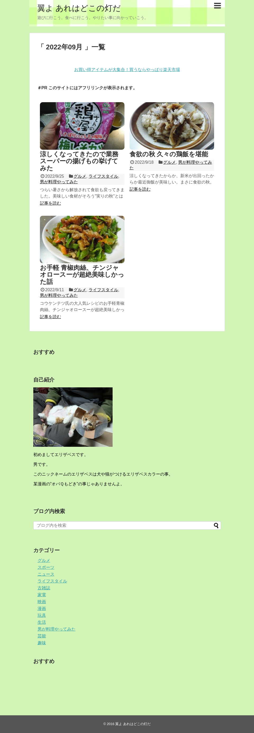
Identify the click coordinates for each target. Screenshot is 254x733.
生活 (42, 622)
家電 (42, 595)
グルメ (79, 176)
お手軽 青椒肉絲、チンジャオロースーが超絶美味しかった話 (82, 274)
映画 (42, 601)
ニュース (46, 574)
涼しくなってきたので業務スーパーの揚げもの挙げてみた (79, 161)
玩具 (42, 615)
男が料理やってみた (59, 182)
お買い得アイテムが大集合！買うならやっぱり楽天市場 (127, 69)
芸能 (42, 636)
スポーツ (46, 567)
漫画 (42, 608)
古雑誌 (44, 588)
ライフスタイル (103, 176)
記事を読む (50, 203)
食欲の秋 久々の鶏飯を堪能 (169, 154)
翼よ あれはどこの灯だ (79, 8)
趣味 (42, 643)
